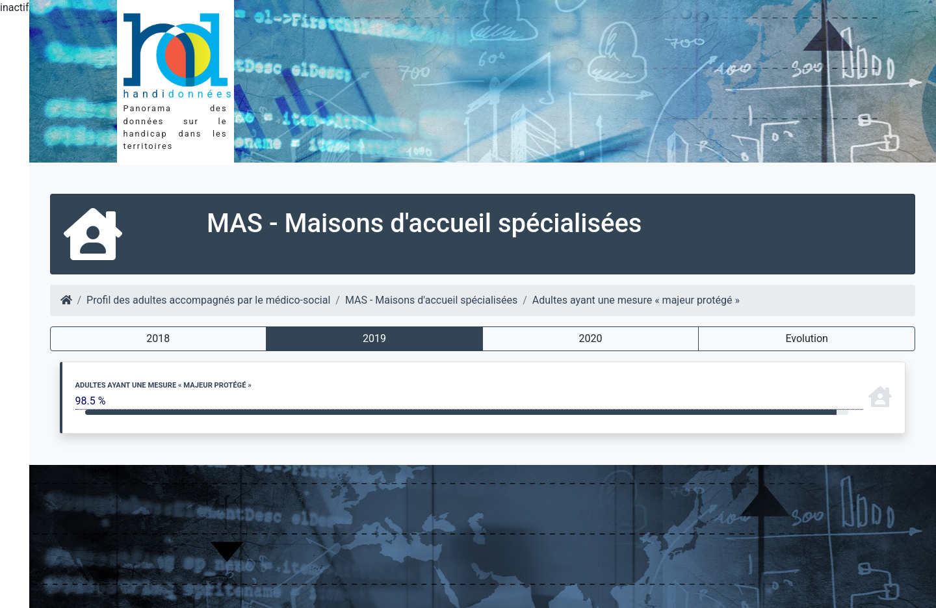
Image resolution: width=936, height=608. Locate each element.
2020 (591, 338)
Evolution (806, 338)
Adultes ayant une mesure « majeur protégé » (636, 300)
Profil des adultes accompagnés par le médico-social (208, 300)
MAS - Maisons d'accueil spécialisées (431, 300)
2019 (374, 338)
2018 (158, 338)
